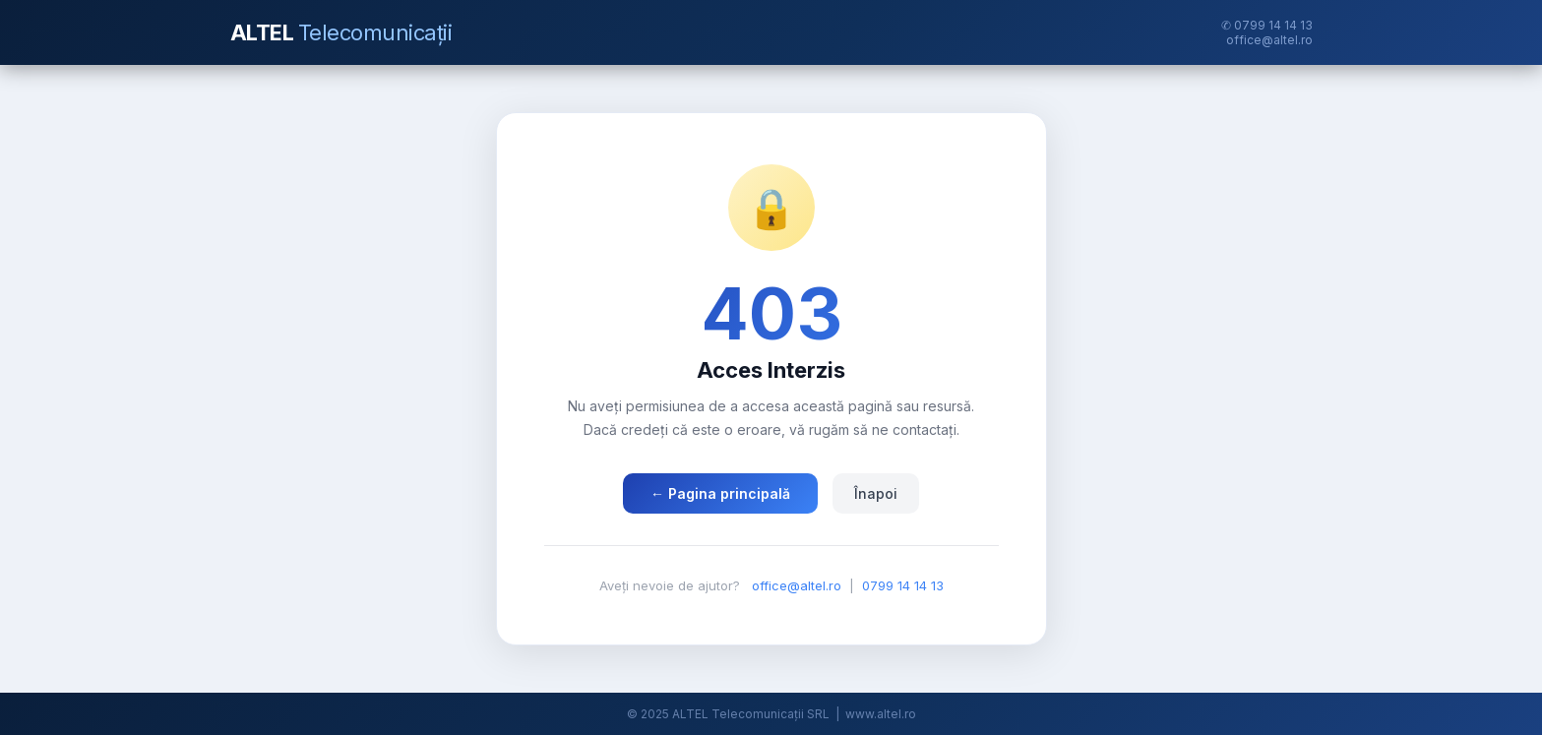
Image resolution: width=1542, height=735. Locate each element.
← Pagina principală (720, 493)
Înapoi (875, 493)
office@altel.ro (1269, 39)
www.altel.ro (880, 713)
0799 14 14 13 (903, 585)
